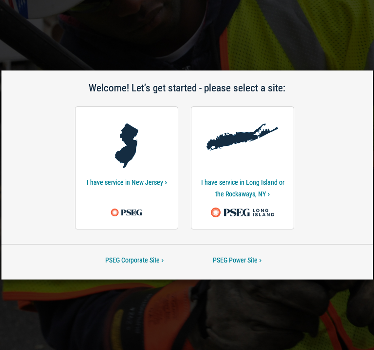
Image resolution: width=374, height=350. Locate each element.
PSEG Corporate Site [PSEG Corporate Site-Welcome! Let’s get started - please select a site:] (134, 260)
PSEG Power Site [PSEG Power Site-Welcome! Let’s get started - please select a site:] (237, 260)
